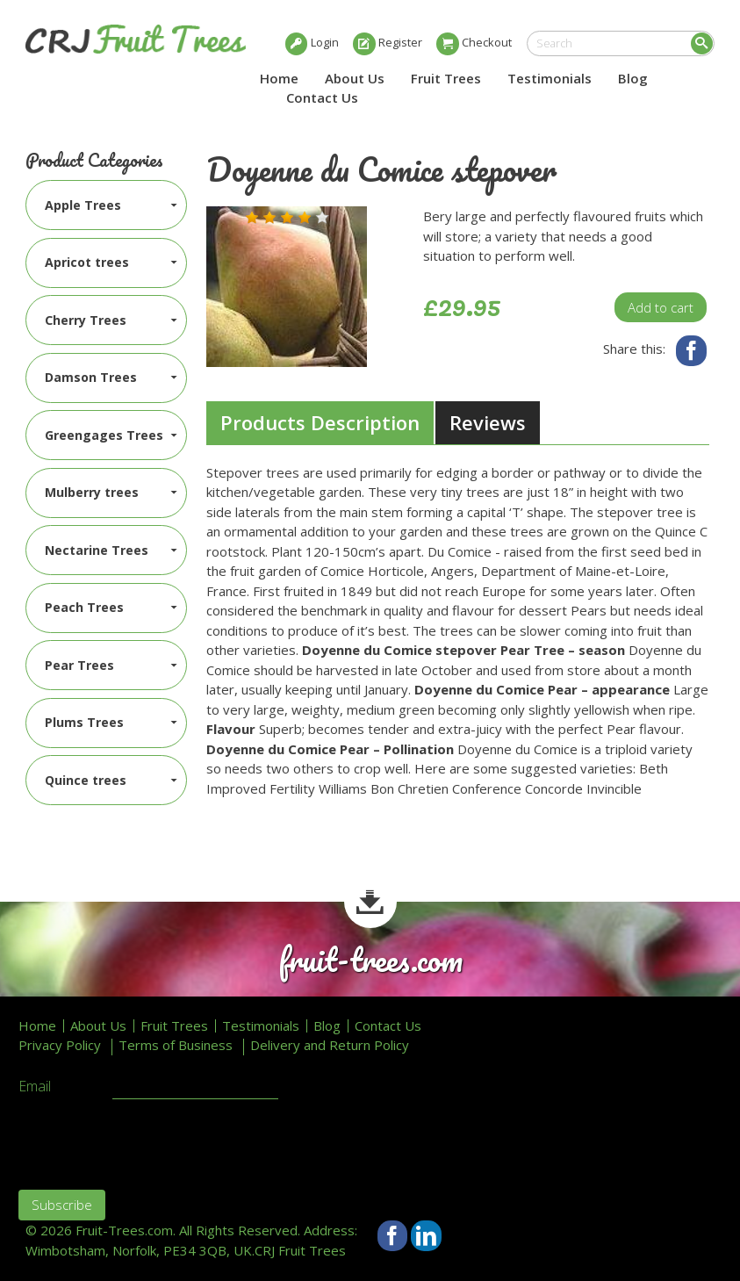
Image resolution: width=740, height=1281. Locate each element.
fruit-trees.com (370, 960)
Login (325, 42)
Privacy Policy (59, 1045)
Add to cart (660, 307)
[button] (252, 218)
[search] (621, 43)
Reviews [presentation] (487, 422)
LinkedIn (426, 1235)
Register (400, 42)
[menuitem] (106, 205)
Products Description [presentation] (320, 422)
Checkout (487, 42)
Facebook (691, 350)
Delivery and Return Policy (329, 1045)
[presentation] (151, 1142)
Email (34, 1087)
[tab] (320, 423)
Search (702, 43)
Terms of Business (176, 1045)
